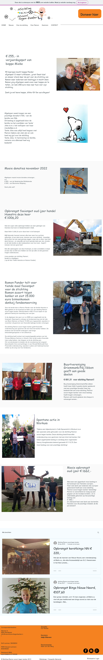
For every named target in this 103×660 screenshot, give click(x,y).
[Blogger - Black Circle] (91, 650)
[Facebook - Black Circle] (85, 650)
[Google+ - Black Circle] (96, 650)
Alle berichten (6, 532)
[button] (98, 532)
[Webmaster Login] (93, 658)
